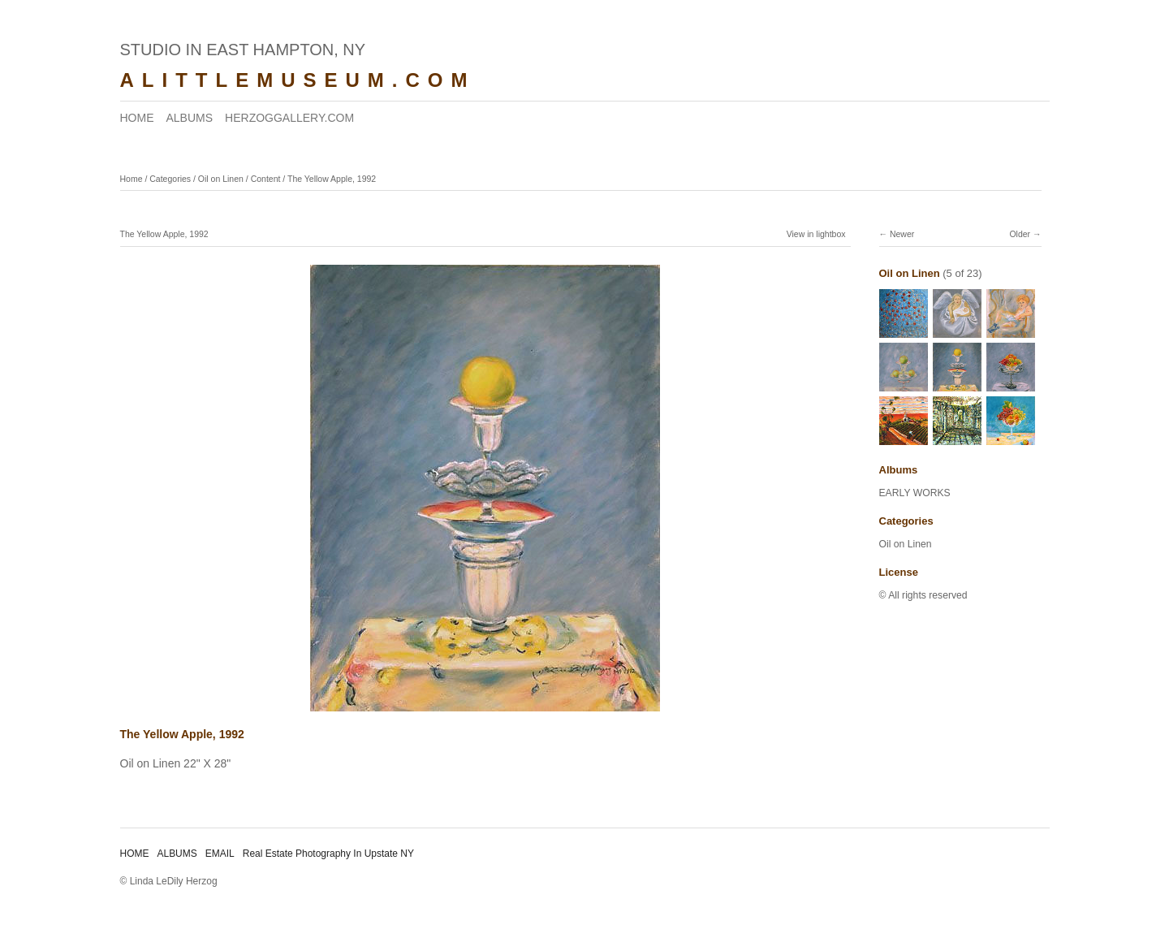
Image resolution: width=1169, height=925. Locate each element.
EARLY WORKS (915, 493)
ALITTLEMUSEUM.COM (298, 80)
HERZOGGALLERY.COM (289, 117)
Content (266, 179)
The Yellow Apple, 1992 (331, 179)
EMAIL (220, 853)
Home (131, 179)
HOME (137, 117)
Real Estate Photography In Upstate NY (328, 853)
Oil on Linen (221, 179)
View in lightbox (816, 234)
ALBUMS (190, 117)
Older (1019, 234)
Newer (902, 234)
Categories (170, 179)
